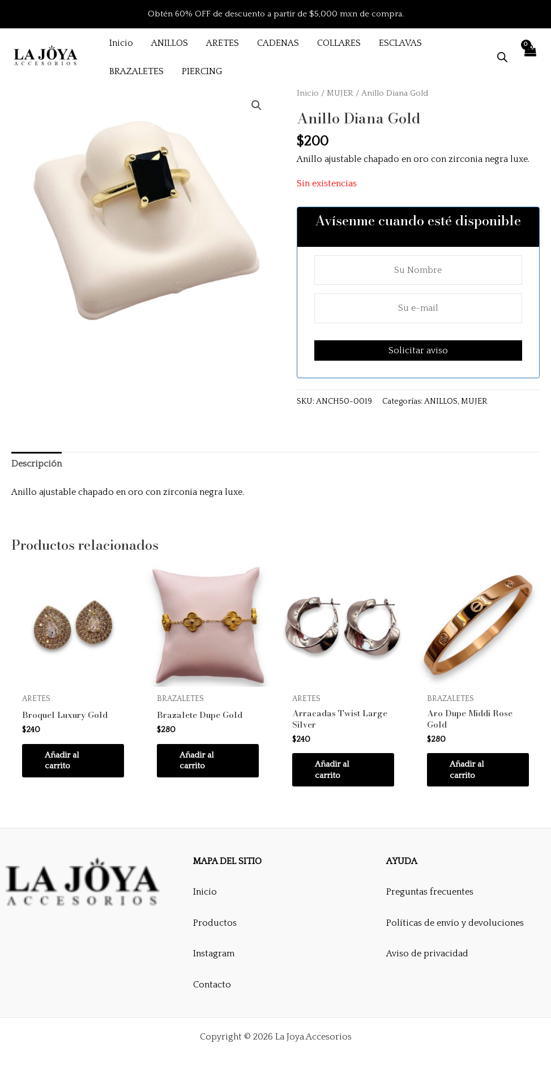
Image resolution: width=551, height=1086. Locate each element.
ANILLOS (441, 401)
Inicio (308, 93)
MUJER (340, 93)
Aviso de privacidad (427, 954)
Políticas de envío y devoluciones (455, 923)
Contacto (212, 985)
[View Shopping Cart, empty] (529, 57)
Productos (215, 923)
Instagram (213, 954)
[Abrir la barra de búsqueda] (502, 57)
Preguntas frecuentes (429, 892)
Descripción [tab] (36, 464)
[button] (256, 105)
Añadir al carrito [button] (64, 762)
